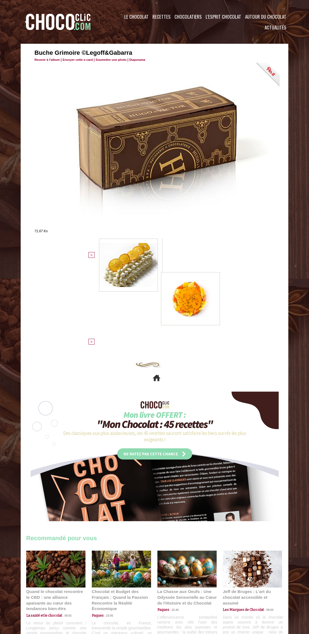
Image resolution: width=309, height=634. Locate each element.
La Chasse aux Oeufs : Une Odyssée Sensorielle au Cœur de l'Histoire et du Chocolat (184, 510)
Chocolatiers (188, 16)
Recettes (161, 16)
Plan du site (170, 601)
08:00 (266, 517)
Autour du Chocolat (265, 16)
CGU (99, 601)
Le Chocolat (136, 16)
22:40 (173, 522)
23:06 (107, 528)
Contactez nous (43, 601)
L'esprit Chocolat (223, 16)
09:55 (64, 522)
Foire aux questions (239, 601)
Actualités (275, 27)
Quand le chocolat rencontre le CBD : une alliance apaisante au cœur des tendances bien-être (55, 510)
